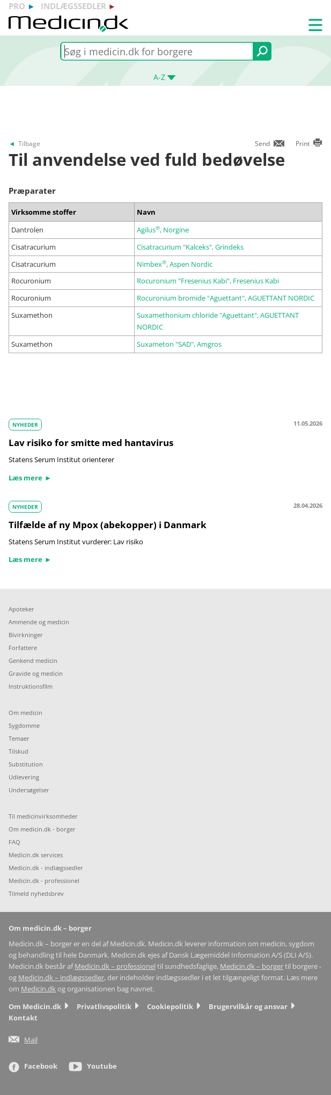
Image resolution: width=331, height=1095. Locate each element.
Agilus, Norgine (163, 230)
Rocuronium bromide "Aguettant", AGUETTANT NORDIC (225, 298)
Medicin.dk (38, 989)
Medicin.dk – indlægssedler (61, 977)
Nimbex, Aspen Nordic (174, 264)
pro (17, 6)
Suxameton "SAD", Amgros (179, 344)
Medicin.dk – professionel (115, 966)
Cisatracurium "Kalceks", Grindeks (190, 247)
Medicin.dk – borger (251, 966)
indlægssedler (73, 6)
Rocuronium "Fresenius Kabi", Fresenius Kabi (208, 281)
